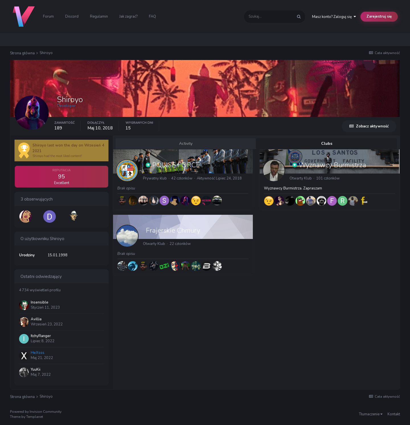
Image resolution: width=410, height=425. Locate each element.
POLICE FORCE (176, 165)
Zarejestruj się (379, 16)
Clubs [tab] (326, 143)
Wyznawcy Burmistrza (332, 165)
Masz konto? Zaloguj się (334, 16)
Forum (48, 16)
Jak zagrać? (128, 16)
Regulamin (99, 16)
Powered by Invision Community (36, 411)
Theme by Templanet (26, 416)
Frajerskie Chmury (173, 230)
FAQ (152, 16)
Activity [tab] (185, 143)
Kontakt (394, 414)
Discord (72, 16)
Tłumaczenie (370, 414)
